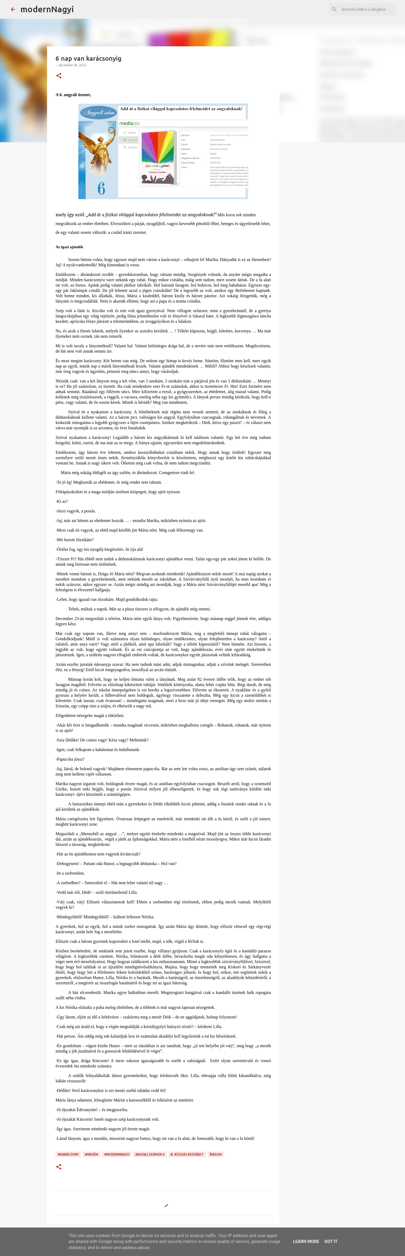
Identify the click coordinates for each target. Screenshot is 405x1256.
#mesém (91, 1154)
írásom (216, 1154)
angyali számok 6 (150, 1154)
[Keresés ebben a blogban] (367, 9)
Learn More (306, 1241)
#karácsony (68, 1154)
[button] (59, 76)
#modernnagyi (116, 1154)
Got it (330, 1241)
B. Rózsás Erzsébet (187, 1154)
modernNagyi (47, 9)
